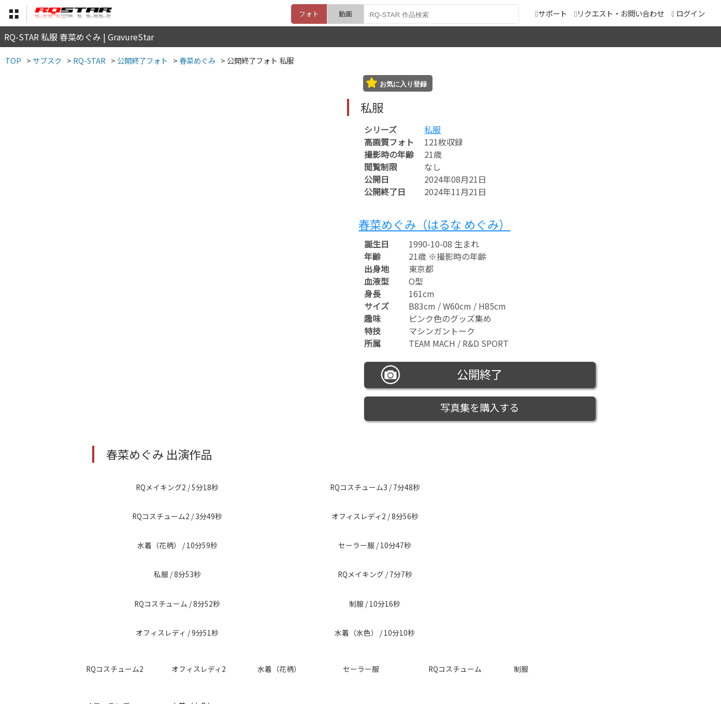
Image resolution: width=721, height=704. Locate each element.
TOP (207, 653)
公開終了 (442, 375)
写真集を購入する (479, 407)
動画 (345, 14)
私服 (432, 129)
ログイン (690, 13)
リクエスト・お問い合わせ (619, 13)
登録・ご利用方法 (353, 653)
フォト (309, 14)
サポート (551, 13)
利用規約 (241, 653)
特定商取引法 (290, 653)
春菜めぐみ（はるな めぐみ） (434, 224)
